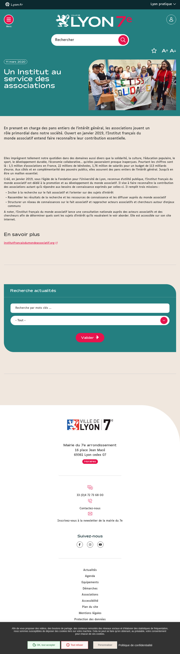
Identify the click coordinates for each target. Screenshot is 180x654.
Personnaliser (105, 645)
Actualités (90, 570)
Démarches (90, 588)
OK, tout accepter (43, 645)
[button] (154, 51)
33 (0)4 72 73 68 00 (90, 495)
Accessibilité (90, 601)
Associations (90, 594)
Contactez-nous (90, 508)
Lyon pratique (163, 4)
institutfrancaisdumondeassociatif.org (29, 243)
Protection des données (90, 619)
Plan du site (90, 607)
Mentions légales (90, 613)
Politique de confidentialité (135, 645)
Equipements (90, 582)
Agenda (90, 576)
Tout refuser (74, 645)
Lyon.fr (17, 4)
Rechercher (64, 40)
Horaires (90, 461)
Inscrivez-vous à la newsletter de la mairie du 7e (90, 520)
